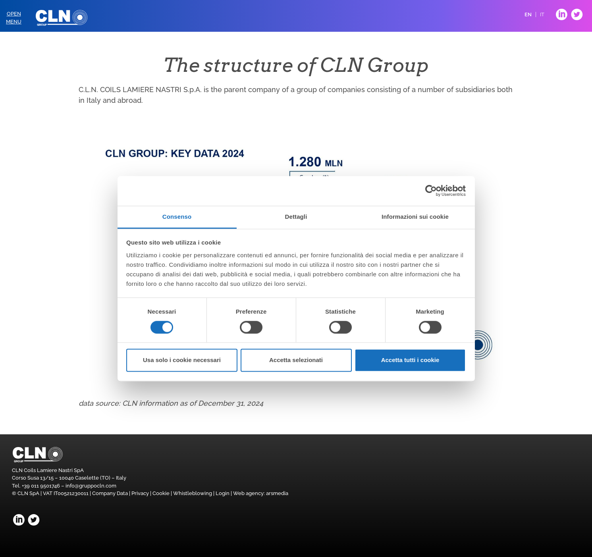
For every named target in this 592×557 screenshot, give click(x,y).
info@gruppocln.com (91, 486)
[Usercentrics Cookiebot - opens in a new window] (431, 191)
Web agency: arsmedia (260, 493)
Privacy (140, 493)
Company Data (110, 493)
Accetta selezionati (296, 360)
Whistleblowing (192, 493)
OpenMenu (13, 18)
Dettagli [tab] (296, 216)
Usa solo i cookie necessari (182, 360)
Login (222, 493)
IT (542, 14)
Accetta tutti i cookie (410, 360)
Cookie (161, 493)
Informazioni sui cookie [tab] (415, 216)
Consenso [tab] (176, 216)
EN (528, 14)
